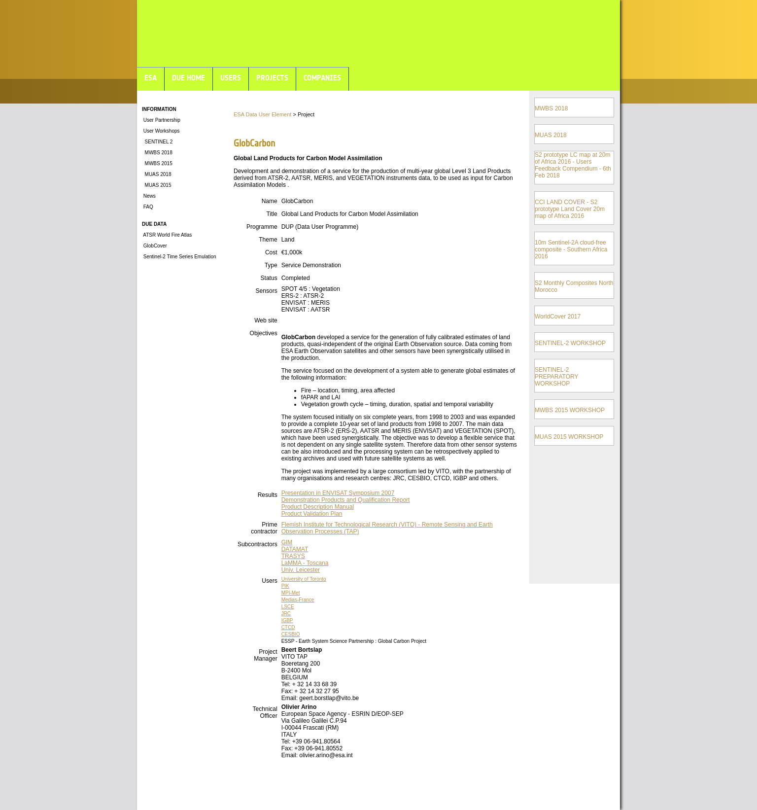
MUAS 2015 (156, 185)
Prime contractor (264, 528)
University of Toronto (303, 579)
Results (267, 495)
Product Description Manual (317, 506)
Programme (261, 226)
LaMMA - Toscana (305, 563)
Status (269, 278)
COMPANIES (322, 77)
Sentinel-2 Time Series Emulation (179, 256)
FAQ (147, 207)
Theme (268, 239)
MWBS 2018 (157, 152)
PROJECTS (272, 77)
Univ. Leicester (300, 569)
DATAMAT (295, 549)
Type (271, 265)
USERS (230, 77)
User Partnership (161, 120)
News (149, 196)
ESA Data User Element (262, 114)
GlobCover (154, 245)
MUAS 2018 (156, 174)
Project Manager (265, 655)
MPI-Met (290, 593)
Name (269, 201)
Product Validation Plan (312, 513)
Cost (271, 252)
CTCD (288, 627)
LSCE (287, 606)
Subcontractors (257, 544)
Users (269, 580)
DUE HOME (188, 77)
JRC (286, 613)
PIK (285, 586)
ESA (150, 77)
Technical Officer (265, 712)
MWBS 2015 (157, 163)
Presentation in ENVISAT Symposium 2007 (338, 493)
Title (271, 214)
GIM (287, 542)
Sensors (266, 290)
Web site (265, 320)
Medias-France (297, 599)
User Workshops (161, 131)
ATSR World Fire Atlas (167, 235)
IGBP (287, 620)
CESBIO (290, 634)
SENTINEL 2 (157, 141)
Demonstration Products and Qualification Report (345, 499)
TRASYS (293, 556)
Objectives (263, 333)
